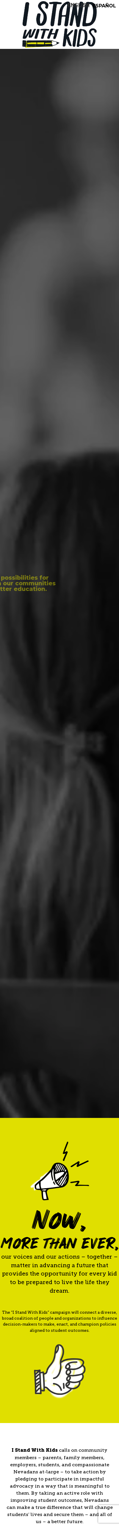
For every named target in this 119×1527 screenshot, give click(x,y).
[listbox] (93, 4)
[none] (79, 5)
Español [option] (104, 6)
